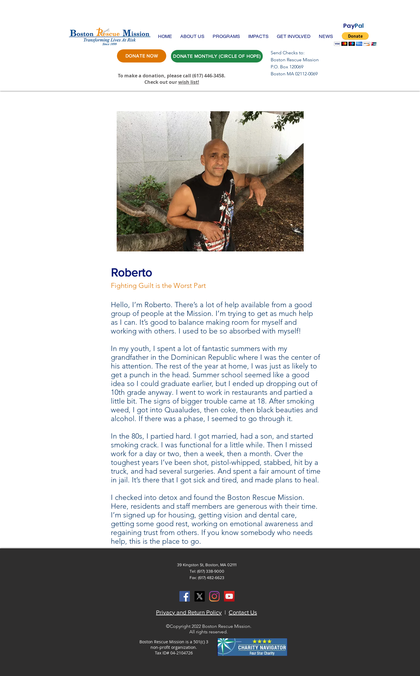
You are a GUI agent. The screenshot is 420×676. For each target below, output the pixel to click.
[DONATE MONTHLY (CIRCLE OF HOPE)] (217, 56)
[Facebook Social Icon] (184, 596)
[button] (192, 36)
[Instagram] (214, 596)
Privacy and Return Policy (189, 612)
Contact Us (243, 612)
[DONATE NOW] (141, 55)
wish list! (188, 82)
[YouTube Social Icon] (229, 596)
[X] (199, 596)
